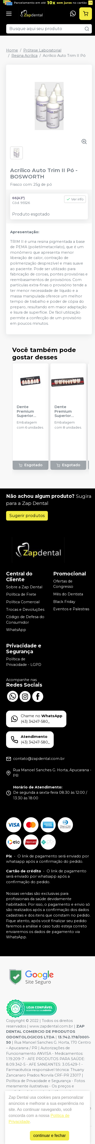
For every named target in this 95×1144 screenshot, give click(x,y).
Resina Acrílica (24, 55)
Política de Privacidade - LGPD (23, 662)
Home (12, 50)
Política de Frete (21, 594)
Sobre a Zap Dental (24, 587)
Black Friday (64, 601)
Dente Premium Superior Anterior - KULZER (26, 411)
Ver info (75, 199)
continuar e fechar (49, 1135)
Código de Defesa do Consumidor (25, 620)
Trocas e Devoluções (25, 609)
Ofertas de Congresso (63, 584)
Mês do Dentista (68, 594)
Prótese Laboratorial (42, 50)
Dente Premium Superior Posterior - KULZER (64, 411)
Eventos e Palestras (71, 609)
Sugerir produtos (27, 515)
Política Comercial (23, 602)
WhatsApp (16, 630)
